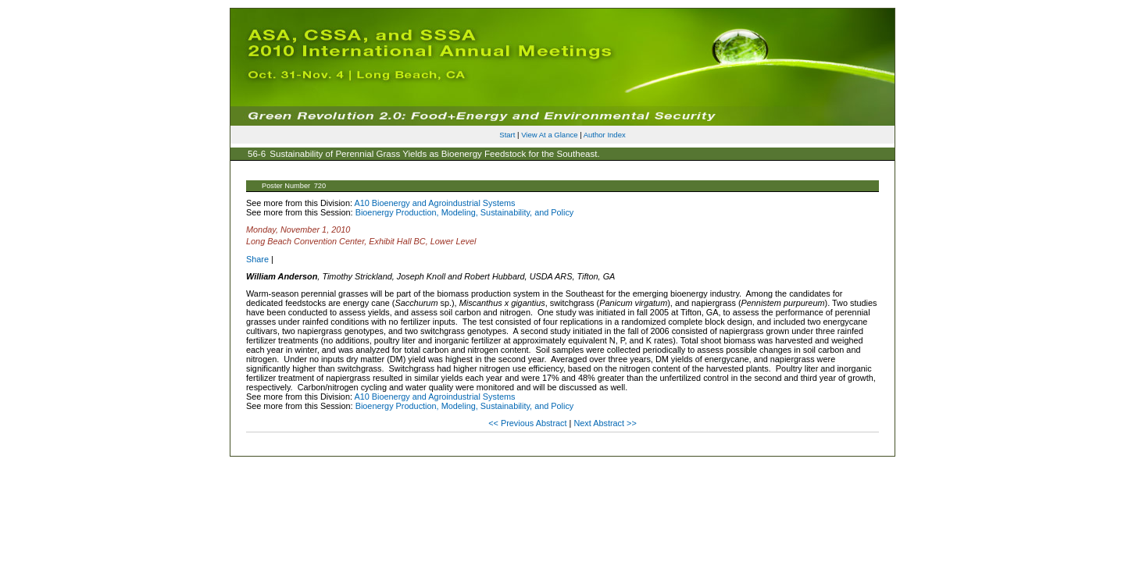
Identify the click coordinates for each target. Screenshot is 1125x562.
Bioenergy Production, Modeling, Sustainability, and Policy (464, 212)
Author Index (605, 134)
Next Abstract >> (604, 423)
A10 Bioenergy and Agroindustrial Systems (434, 203)
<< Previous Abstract (528, 423)
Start (507, 134)
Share (257, 259)
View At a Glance (549, 134)
